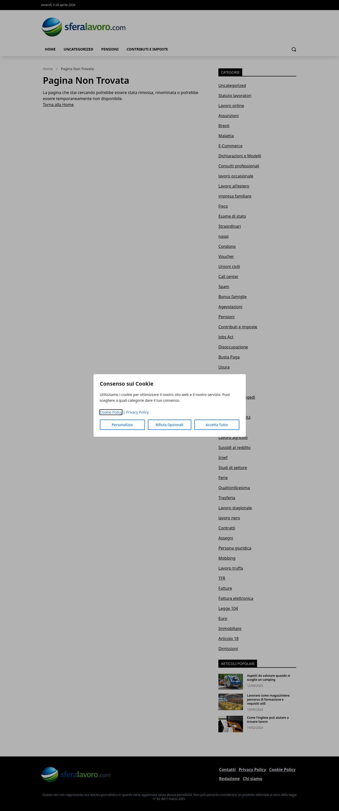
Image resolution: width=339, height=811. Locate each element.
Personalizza (122, 424)
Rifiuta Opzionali (169, 424)
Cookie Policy (111, 412)
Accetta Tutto (217, 424)
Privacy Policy (137, 412)
